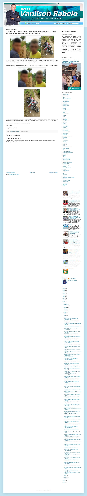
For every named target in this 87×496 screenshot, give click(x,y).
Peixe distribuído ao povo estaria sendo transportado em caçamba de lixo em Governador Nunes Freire (71, 61)
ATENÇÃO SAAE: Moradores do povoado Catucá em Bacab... (71, 342)
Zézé (64, 185)
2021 (64, 296)
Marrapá (64, 141)
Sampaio (64, 171)
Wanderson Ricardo (66, 180)
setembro (66, 309)
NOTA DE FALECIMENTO (68, 356)
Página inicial (8, 25)
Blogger (48, 489)
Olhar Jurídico (65, 153)
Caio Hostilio (65, 102)
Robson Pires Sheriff (66, 167)
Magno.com (65, 138)
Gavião (64, 123)
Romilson (64, 169)
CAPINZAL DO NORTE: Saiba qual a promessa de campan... (70, 359)
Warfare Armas (65, 181)
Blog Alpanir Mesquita (67, 98)
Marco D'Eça (65, 140)
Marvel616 (65, 142)
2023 (64, 293)
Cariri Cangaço (65, 104)
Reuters (64, 166)
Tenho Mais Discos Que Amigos (68, 177)
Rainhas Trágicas (66, 163)
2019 (64, 299)
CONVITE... (70, 224)
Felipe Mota (65, 119)
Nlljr (63, 149)
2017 (64, 303)
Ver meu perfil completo (72, 280)
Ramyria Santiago (66, 165)
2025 (64, 290)
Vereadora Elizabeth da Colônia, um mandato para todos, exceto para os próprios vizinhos (74, 201)
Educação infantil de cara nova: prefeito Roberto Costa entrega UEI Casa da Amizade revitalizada (74, 261)
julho (65, 312)
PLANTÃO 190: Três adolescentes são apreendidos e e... (71, 319)
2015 (64, 482)
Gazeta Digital (65, 124)
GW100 (64, 127)
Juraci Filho (65, 134)
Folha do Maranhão (66, 120)
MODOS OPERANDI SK (67, 147)
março (65, 475)
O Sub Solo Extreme (66, 151)
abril (65, 317)
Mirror (64, 145)
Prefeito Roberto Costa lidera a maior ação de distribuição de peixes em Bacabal (74, 232)
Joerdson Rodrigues (66, 131)
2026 (64, 288)
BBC (64, 97)
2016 (64, 480)
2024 (64, 291)
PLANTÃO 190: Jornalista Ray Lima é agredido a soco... (71, 450)
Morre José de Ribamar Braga (69, 407)
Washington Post (66, 183)
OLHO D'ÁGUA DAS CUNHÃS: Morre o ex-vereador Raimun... (72, 374)
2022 (64, 295)
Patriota (64, 155)
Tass (64, 176)
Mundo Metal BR (66, 148)
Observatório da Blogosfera (68, 152)
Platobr (64, 156)
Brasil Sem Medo (66, 101)
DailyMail (64, 108)
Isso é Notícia (65, 130)
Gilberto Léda (65, 126)
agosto (65, 310)
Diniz (64, 112)
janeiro (65, 478)
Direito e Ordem (66, 113)
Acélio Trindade (66, 94)
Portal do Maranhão (66, 159)
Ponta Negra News (66, 158)
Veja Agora (65, 178)
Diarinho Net (65, 111)
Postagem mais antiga (53, 172)
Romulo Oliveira (66, 170)
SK (63, 173)
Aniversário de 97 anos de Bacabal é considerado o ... (70, 384)
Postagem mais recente (10, 172)
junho (65, 313)
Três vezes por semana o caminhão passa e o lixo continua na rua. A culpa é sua (74, 217)
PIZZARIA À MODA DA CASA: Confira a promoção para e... (71, 414)
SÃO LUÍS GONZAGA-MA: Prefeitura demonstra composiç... (70, 427)
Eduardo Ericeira (66, 118)
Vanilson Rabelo (73, 278)
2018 (64, 301)
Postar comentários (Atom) (14, 174)
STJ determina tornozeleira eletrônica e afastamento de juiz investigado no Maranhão (74, 209)
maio (65, 315)
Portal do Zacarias (66, 160)
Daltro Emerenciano (66, 109)
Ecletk (64, 116)
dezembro (66, 304)
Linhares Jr (65, 137)
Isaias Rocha (65, 129)
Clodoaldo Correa (66, 105)
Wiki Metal (65, 184)
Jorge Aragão (65, 133)
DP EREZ (64, 115)
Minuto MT (65, 144)
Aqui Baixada (65, 95)
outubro (65, 307)
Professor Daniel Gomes (67, 162)
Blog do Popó (65, 100)
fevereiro (65, 477)
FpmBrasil (65, 122)
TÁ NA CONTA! (71, 269)
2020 (64, 298)
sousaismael (65, 174)
